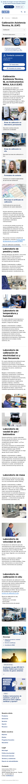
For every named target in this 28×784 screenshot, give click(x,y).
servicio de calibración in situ (10, 593)
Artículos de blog (8, 664)
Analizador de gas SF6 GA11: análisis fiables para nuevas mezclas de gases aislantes (13, 669)
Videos (5, 693)
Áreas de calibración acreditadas (11, 244)
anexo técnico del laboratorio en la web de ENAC (14, 240)
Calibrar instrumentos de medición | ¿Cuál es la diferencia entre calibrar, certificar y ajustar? (12, 698)
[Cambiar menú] (24, 12)
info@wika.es (6, 60)
